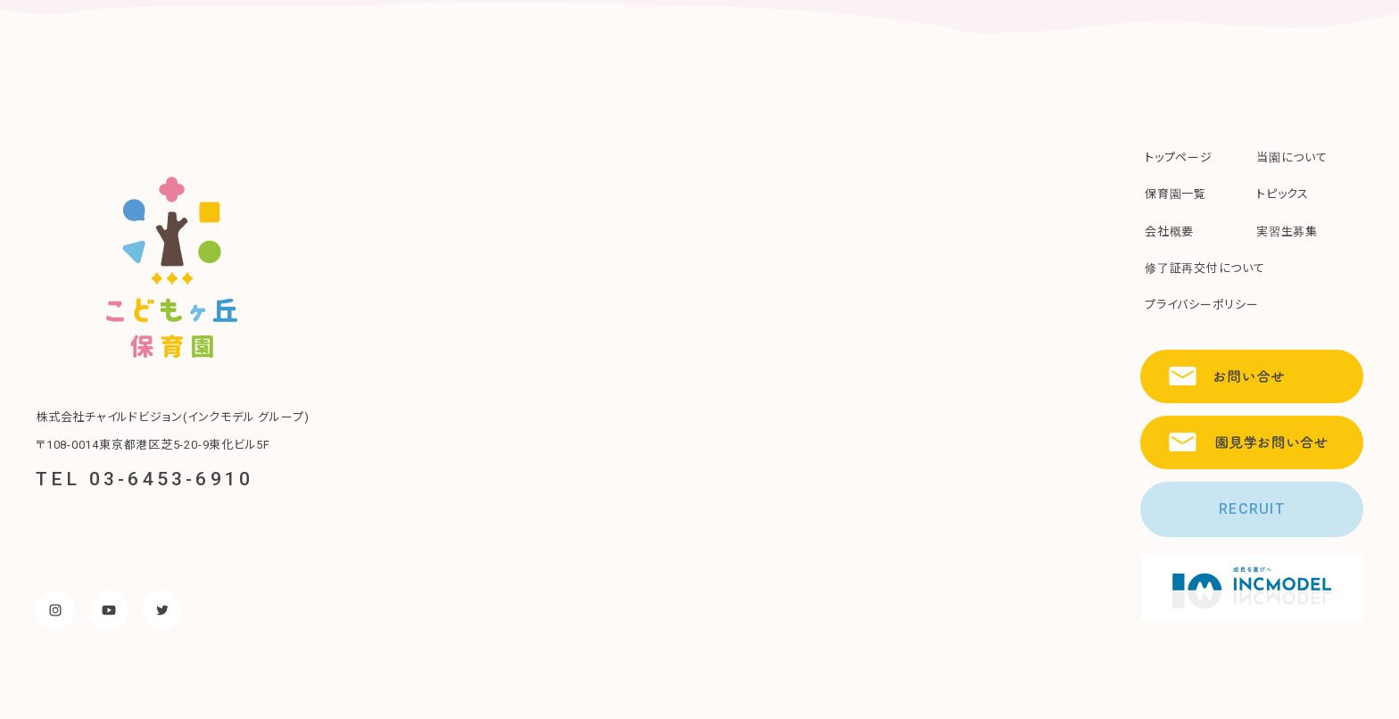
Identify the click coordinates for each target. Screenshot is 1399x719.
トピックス (1282, 194)
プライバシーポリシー (1202, 304)
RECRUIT (1252, 508)
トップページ (1179, 157)
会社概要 (1169, 231)
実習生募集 (1287, 231)
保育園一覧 (1175, 194)
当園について (1292, 157)
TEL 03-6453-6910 (144, 479)
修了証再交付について (1205, 268)
